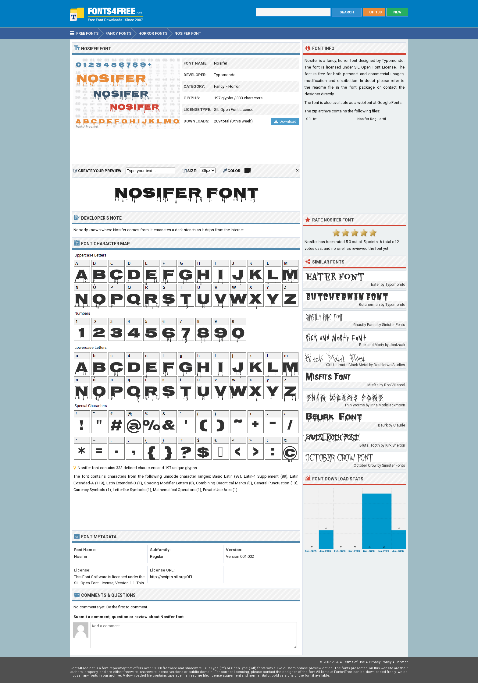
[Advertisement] (186, 147)
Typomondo (225, 75)
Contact (401, 662)
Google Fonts (389, 102)
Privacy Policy (380, 662)
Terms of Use (354, 662)
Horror (234, 86)
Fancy (219, 86)
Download (285, 121)
